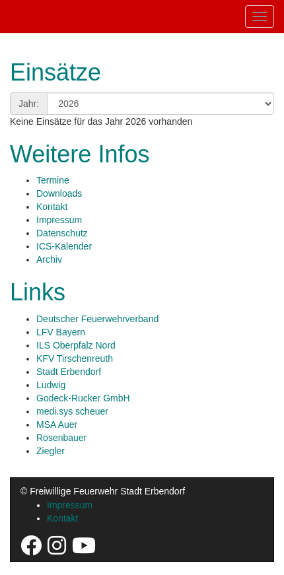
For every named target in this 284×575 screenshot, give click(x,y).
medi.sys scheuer (72, 411)
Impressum (59, 220)
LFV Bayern (60, 332)
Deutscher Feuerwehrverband (97, 319)
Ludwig (50, 385)
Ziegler (50, 451)
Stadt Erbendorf (68, 371)
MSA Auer (56, 424)
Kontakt (51, 206)
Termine (52, 180)
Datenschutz (62, 233)
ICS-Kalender (64, 246)
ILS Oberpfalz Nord (76, 345)
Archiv (49, 259)
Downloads (59, 193)
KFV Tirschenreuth (74, 358)
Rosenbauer (61, 437)
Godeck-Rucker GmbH (83, 398)
